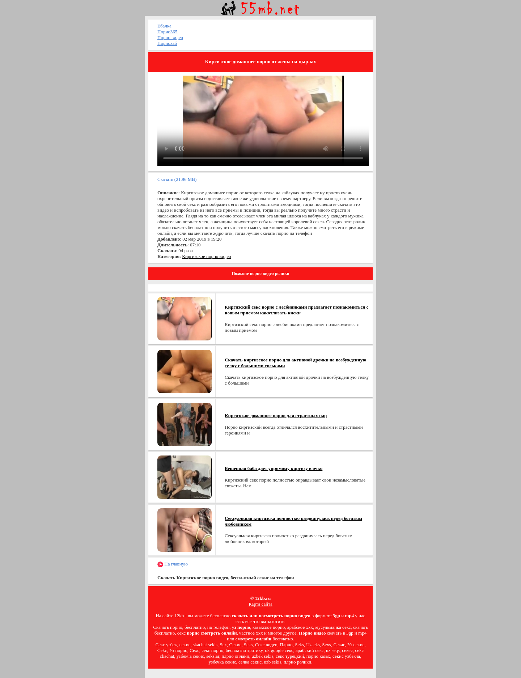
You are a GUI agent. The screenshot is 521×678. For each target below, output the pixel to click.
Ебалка (164, 26)
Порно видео (170, 37)
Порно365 (167, 31)
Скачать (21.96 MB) (176, 179)
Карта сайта (260, 604)
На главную (172, 564)
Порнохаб (167, 43)
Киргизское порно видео (206, 256)
